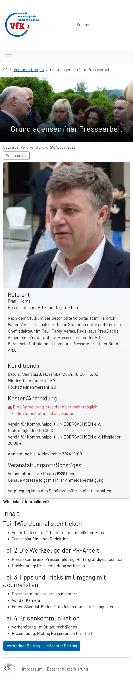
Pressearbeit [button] (16, 155)
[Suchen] (101, 25)
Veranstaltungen (29, 69)
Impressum (32, 668)
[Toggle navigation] (8, 57)
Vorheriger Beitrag (23, 645)
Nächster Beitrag (61, 645)
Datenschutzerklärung (67, 668)
